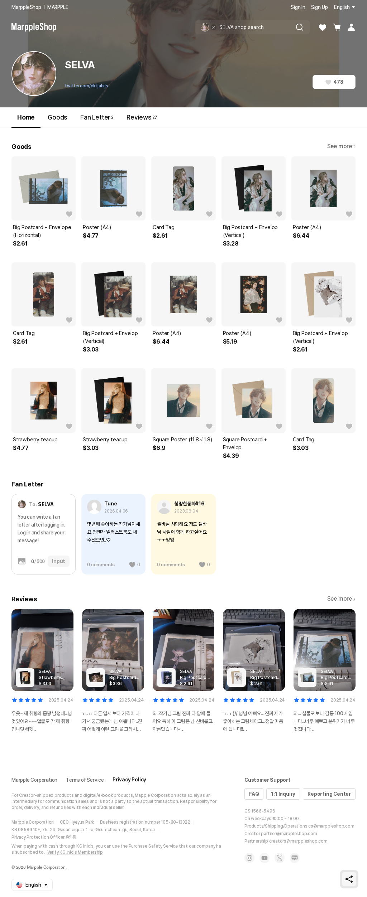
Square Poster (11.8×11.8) (182, 439)
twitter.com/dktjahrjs (86, 85)
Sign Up (319, 7)
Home (25, 120)
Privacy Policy (129, 779)
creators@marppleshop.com (298, 841)
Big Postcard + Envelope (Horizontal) (42, 231)
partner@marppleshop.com (289, 833)
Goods (57, 117)
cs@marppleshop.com (331, 826)
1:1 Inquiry (283, 794)
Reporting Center (329, 794)
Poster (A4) (97, 227)
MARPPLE (57, 7)
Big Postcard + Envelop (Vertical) (250, 231)
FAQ (254, 794)
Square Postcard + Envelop (245, 443)
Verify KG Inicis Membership (75, 852)
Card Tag (163, 227)
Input (58, 561)
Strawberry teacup (35, 439)
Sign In (298, 7)
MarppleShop (26, 7)
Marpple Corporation (34, 780)
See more (341, 146)
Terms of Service (85, 780)
